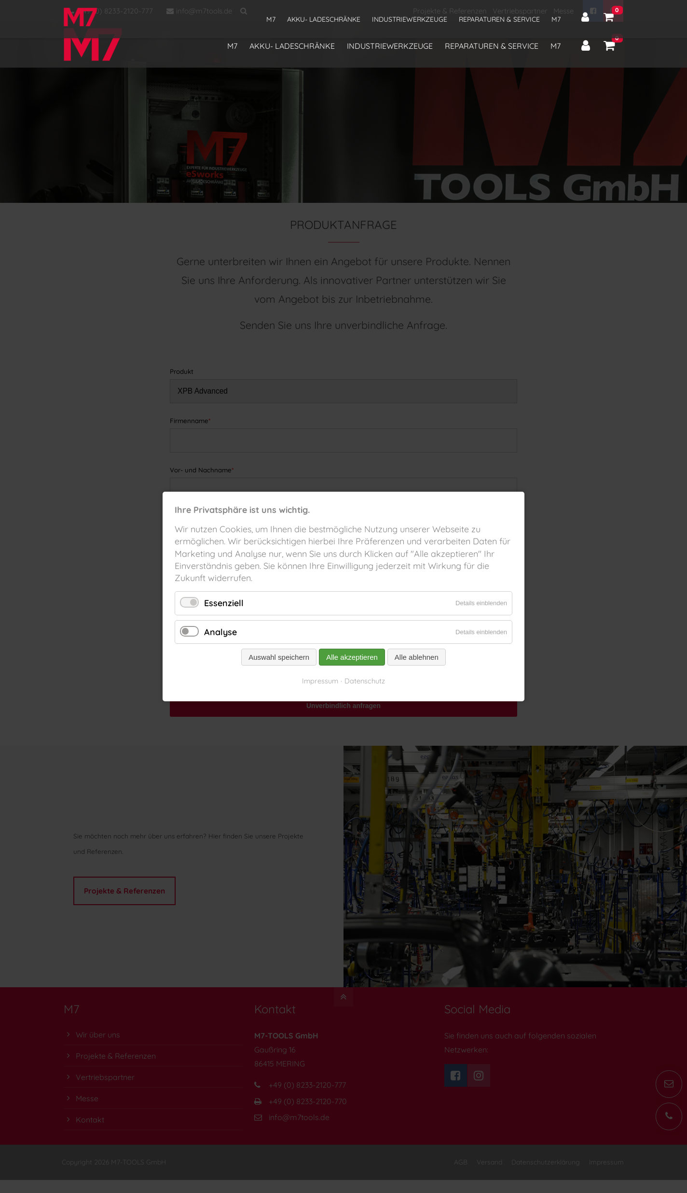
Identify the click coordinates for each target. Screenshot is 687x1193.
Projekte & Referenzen (450, 10)
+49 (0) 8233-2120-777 (111, 10)
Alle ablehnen (417, 657)
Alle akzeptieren (352, 657)
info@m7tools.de (199, 10)
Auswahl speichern (278, 657)
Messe (563, 10)
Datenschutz (364, 680)
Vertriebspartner (520, 10)
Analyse (220, 632)
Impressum (320, 680)
